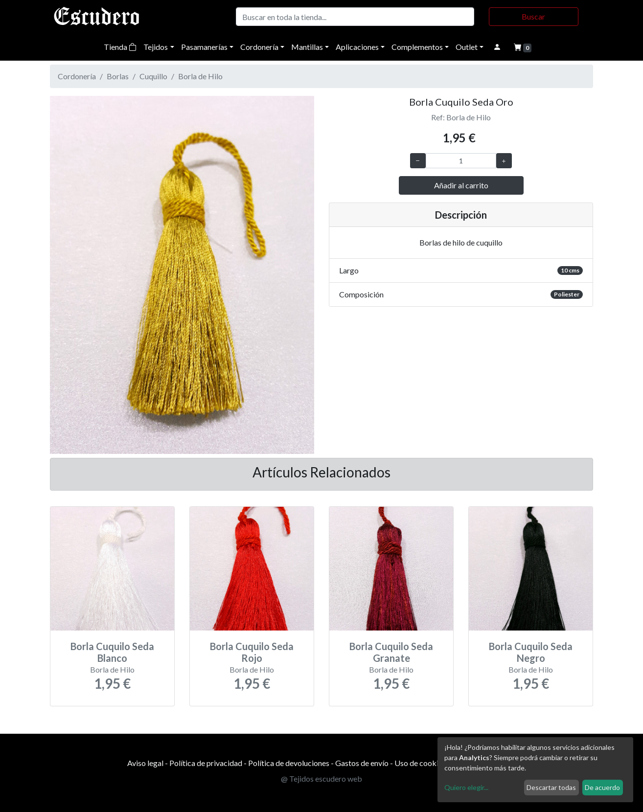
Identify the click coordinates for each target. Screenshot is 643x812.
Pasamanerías (204, 46)
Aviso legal (145, 762)
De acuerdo (602, 787)
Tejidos (155, 46)
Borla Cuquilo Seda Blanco (112, 652)
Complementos (417, 46)
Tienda (120, 46)
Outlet (467, 46)
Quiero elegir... (466, 787)
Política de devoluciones (288, 762)
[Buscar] (355, 16)
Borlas (118, 76)
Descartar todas (551, 787)
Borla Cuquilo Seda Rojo (252, 652)
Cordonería (259, 46)
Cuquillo (153, 76)
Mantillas (307, 46)
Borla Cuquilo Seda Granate (391, 652)
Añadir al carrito (461, 185)
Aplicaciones (357, 46)
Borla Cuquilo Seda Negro (531, 652)
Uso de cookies (420, 762)
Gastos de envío (362, 762)
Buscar (533, 16)
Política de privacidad (205, 762)
